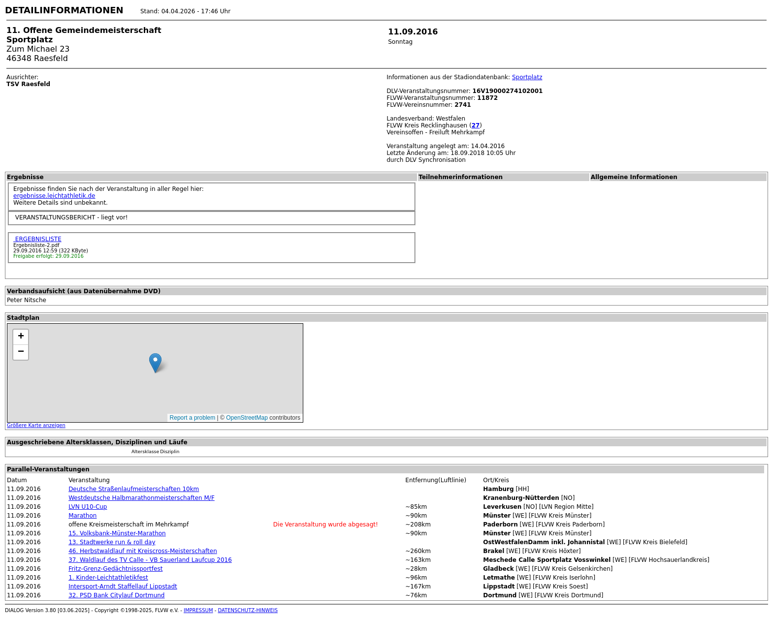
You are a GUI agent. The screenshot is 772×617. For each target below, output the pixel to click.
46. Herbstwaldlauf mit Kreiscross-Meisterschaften (142, 551)
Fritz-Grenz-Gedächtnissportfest (115, 568)
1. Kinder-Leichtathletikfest (108, 577)
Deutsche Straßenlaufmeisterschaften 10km (133, 489)
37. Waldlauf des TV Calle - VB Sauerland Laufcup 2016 (150, 559)
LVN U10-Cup (87, 506)
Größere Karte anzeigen (36, 425)
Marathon (82, 515)
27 (476, 125)
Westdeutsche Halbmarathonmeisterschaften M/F (141, 497)
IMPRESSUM (198, 610)
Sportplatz (527, 77)
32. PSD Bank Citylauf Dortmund (116, 595)
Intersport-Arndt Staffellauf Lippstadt (122, 586)
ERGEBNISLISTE (37, 239)
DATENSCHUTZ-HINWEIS (248, 610)
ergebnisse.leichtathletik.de (54, 195)
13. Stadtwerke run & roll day (111, 542)
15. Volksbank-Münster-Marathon (117, 533)
